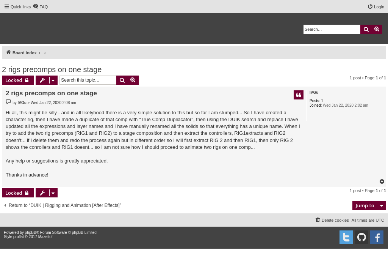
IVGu (314, 92)
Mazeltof (45, 237)
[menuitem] (40, 6)
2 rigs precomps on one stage (52, 69)
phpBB (30, 232)
